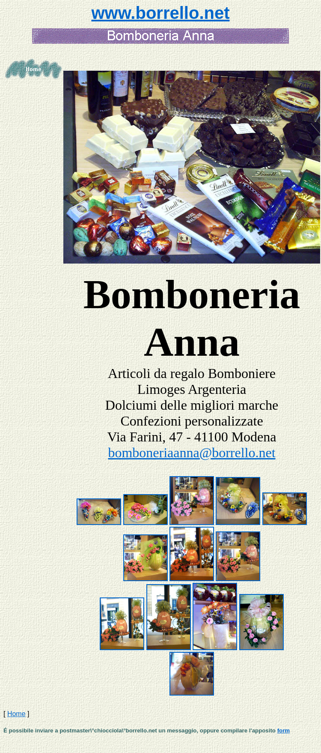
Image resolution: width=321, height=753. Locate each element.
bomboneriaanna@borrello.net (191, 452)
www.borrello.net (161, 12)
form (283, 730)
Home (16, 713)
